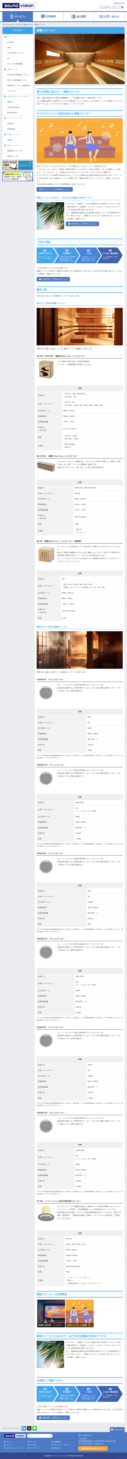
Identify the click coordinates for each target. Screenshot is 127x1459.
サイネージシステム (15, 118)
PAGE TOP (118, 1430)
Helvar (9, 140)
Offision (10, 102)
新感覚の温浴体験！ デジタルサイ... (51, 1325)
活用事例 (56, 1442)
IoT (8, 58)
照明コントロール (14, 134)
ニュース (9, 1445)
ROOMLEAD (12, 113)
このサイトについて (13, 1448)
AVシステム (11, 37)
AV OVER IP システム (15, 53)
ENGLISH (57, 1448)
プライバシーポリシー (62, 1445)
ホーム (8, 1442)
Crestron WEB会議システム (17, 75)
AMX (9, 48)
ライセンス (11, 91)
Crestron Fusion (13, 107)
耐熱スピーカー (13, 156)
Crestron (10, 42)
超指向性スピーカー (15, 151)
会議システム (12, 69)
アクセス (33, 1445)
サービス (33, 1442)
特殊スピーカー (13, 145)
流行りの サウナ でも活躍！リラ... (79, 1325)
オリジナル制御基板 (15, 64)
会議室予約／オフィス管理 (17, 96)
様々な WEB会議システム (17, 80)
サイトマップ (35, 1448)
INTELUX (11, 124)
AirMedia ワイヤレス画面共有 (18, 85)
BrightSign (11, 129)
